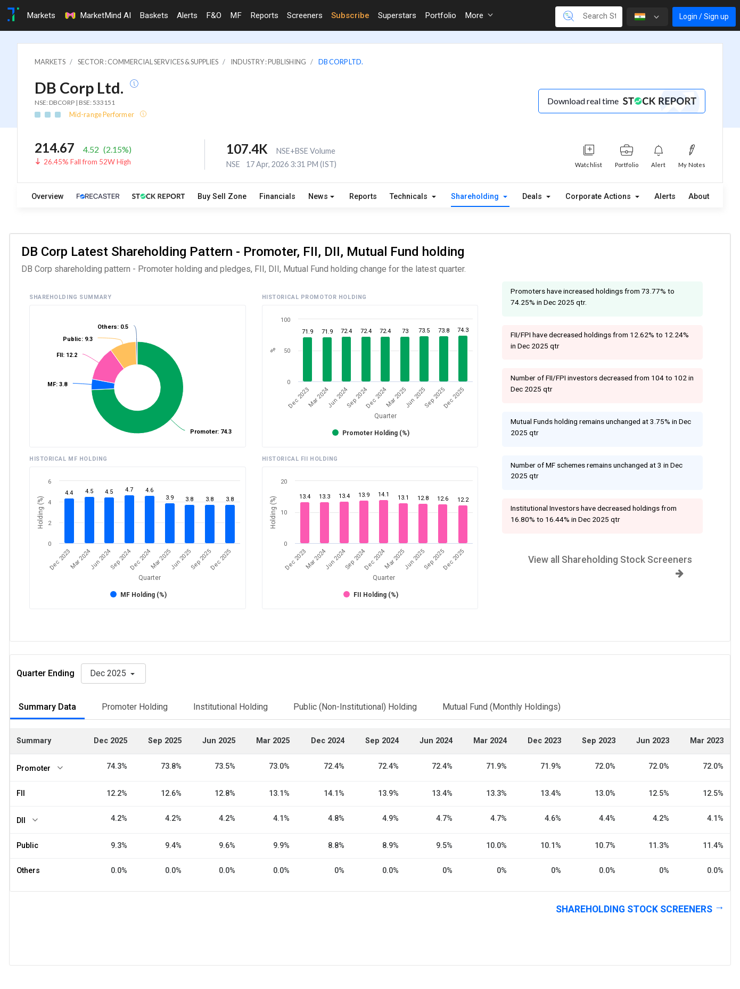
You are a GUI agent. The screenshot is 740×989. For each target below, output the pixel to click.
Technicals (410, 196)
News (318, 196)
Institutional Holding (230, 707)
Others (28, 870)
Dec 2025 (109, 673)
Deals (533, 196)
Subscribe (350, 15)
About (698, 196)
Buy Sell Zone (222, 196)
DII (21, 820)
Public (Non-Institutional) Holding (355, 707)
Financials (277, 196)
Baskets (153, 15)
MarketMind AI (97, 15)
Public (27, 845)
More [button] (479, 15)
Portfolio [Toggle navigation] (440, 15)
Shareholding (476, 196)
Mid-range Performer (102, 114)
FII (21, 793)
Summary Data (47, 707)
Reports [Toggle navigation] (264, 15)
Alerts (665, 196)
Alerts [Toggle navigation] (187, 15)
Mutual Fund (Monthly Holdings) (501, 707)
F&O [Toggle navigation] (213, 15)
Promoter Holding (135, 707)
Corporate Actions (599, 196)
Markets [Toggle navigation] (41, 15)
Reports (363, 196)
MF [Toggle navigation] (236, 15)
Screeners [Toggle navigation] (305, 15)
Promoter (34, 768)
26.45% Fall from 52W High (87, 161)
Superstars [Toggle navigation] (397, 15)
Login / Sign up (704, 16)
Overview (47, 196)
